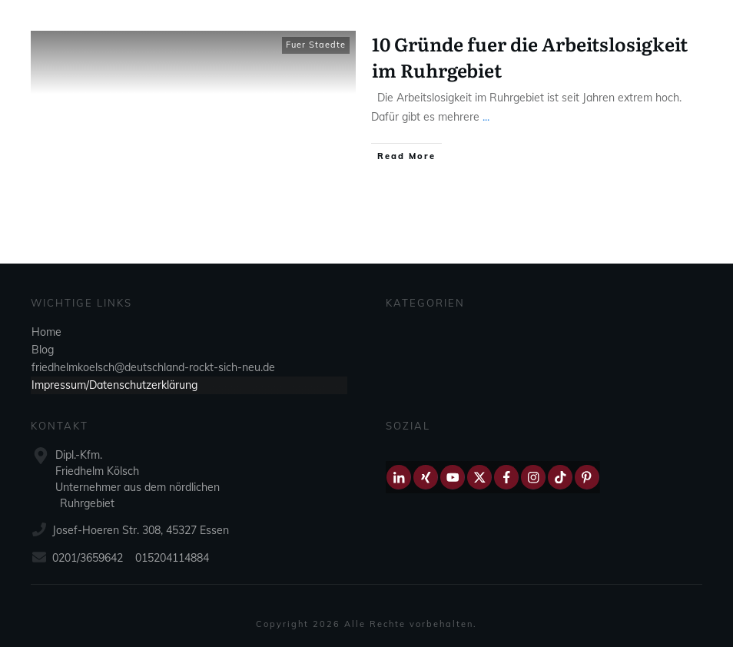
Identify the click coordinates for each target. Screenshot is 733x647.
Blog (43, 350)
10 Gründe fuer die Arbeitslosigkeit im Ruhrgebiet (530, 56)
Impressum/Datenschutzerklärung (114, 385)
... (486, 117)
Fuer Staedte (316, 44)
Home (46, 332)
